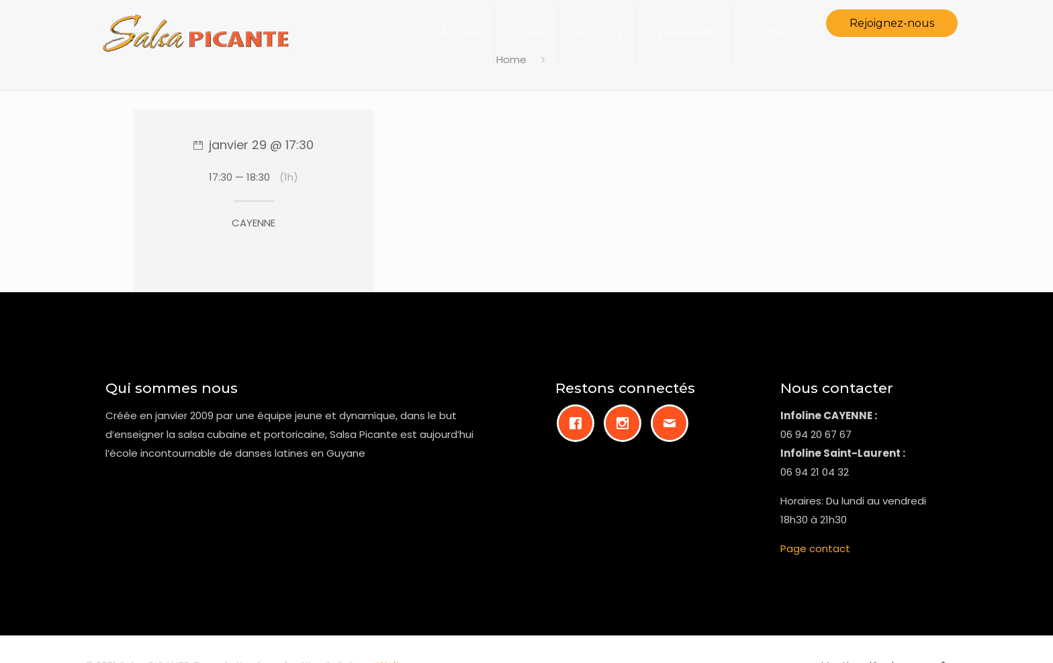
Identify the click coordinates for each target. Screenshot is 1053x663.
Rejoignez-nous (892, 23)
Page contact (815, 548)
